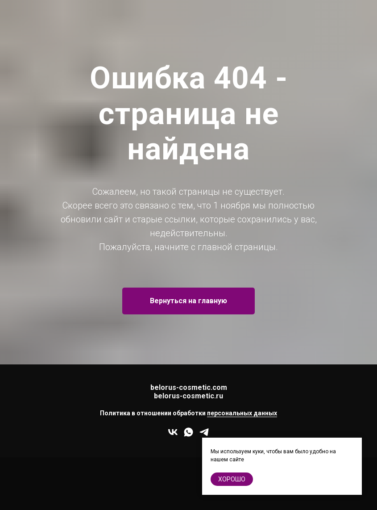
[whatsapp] (188, 435)
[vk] (172, 435)
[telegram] (204, 435)
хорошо (231, 479)
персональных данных (242, 413)
